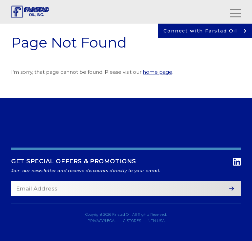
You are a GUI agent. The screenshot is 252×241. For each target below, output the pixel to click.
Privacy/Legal (102, 220)
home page (157, 72)
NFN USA (156, 220)
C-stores (132, 220)
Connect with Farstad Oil (204, 31)
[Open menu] (235, 12)
